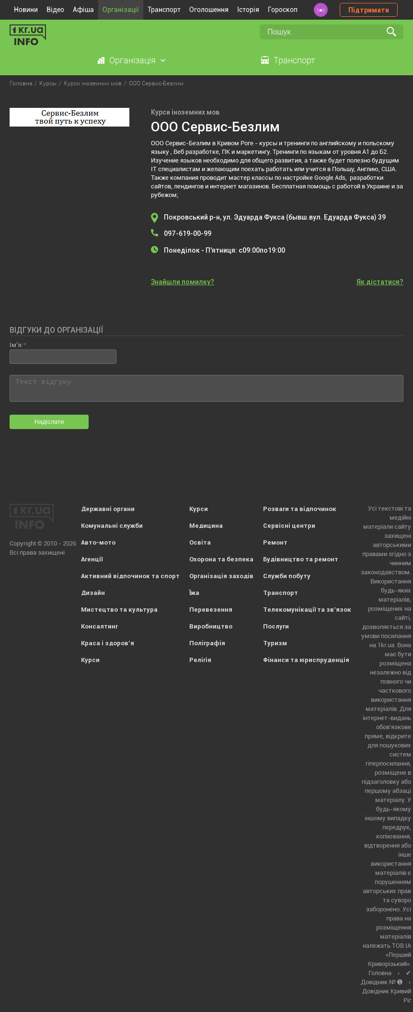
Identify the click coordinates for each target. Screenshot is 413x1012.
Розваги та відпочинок (299, 508)
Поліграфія (207, 643)
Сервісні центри (289, 525)
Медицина (206, 525)
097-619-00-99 (187, 233)
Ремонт (275, 542)
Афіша (83, 9)
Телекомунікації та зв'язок (307, 609)
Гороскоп (283, 9)
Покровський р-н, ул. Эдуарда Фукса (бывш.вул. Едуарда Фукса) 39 (275, 217)
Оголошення (209, 9)
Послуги (276, 626)
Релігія (200, 659)
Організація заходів (221, 576)
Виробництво (210, 626)
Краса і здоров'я (107, 643)
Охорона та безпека (221, 559)
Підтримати (368, 10)
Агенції (92, 559)
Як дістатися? (379, 282)
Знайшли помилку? (182, 282)
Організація (132, 60)
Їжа (194, 592)
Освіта (200, 542)
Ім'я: (16, 345)
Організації (121, 9)
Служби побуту (286, 576)
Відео (55, 9)
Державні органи (108, 508)
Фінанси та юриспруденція (306, 659)
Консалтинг (99, 626)
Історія (248, 9)
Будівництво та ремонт (300, 559)
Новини (26, 9)
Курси (90, 659)
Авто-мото (98, 542)
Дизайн (93, 592)
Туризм (275, 643)
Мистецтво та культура (119, 609)
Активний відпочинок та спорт (130, 576)
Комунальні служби (112, 525)
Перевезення (210, 609)
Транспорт (164, 9)
